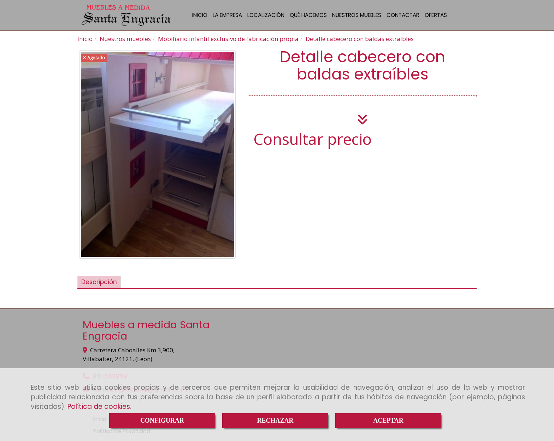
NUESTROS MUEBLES (356, 15)
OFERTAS (436, 15)
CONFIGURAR (162, 420)
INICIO (199, 15)
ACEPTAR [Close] (388, 420)
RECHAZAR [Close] (275, 420)
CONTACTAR (403, 15)
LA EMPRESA (227, 15)
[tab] (99, 282)
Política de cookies (98, 406)
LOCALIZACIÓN (265, 15)
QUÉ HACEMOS (308, 15)
